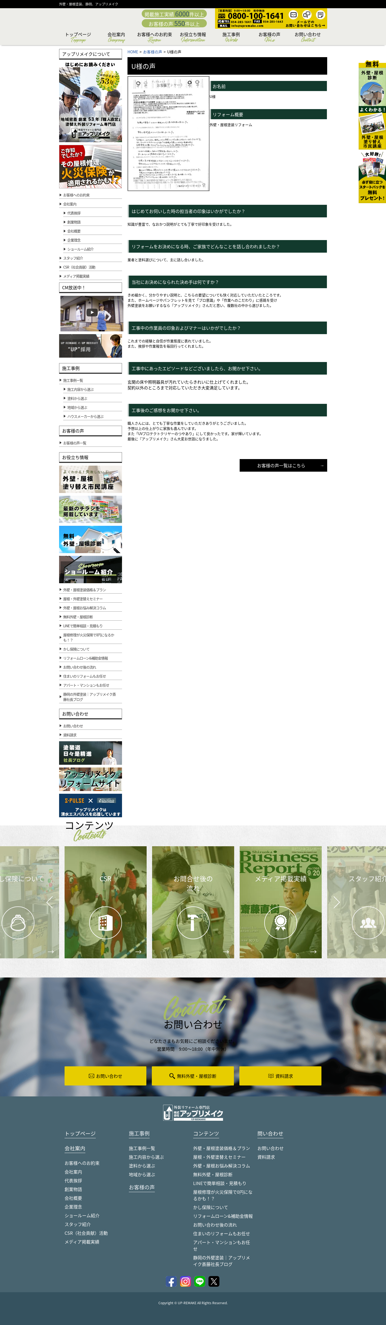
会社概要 (73, 231)
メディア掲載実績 (82, 1242)
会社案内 (116, 38)
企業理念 (73, 240)
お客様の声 (269, 38)
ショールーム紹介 (80, 249)
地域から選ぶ (142, 1174)
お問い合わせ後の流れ (215, 1225)
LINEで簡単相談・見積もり (219, 1183)
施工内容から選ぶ (146, 1157)
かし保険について (210, 1207)
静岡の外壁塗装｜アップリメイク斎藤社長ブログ (221, 1261)
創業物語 (73, 221)
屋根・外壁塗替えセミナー (219, 1157)
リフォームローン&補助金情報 (223, 1216)
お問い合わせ (308, 38)
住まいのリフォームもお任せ (221, 1233)
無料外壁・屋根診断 (213, 1174)
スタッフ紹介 (78, 1224)
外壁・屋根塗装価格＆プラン (221, 1148)
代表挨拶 (73, 212)
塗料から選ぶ (142, 1166)
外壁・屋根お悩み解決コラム (221, 1166)
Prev (48, 906)
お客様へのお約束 (154, 38)
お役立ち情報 (193, 38)
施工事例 (231, 38)
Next (329, 898)
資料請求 (266, 1157)
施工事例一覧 (142, 1148)
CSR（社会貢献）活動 (86, 1233)
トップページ (78, 38)
